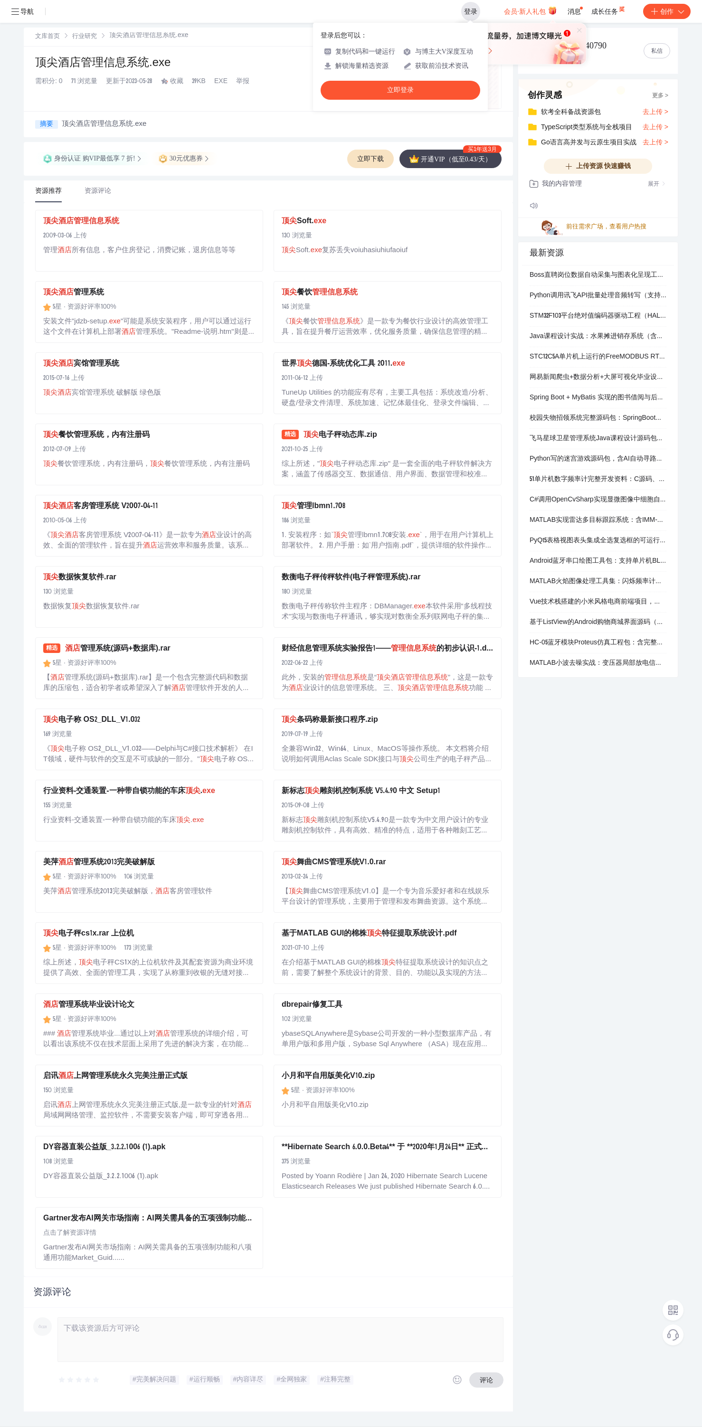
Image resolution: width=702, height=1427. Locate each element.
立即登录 (400, 90)
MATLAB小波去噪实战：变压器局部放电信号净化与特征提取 (598, 663)
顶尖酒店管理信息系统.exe (103, 63)
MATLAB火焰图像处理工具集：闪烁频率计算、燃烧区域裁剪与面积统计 (598, 581)
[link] (47, 36)
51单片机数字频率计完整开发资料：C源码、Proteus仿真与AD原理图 (598, 479)
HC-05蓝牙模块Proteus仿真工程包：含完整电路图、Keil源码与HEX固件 (598, 643)
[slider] (79, 1380)
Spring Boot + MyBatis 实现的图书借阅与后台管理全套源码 (598, 398)
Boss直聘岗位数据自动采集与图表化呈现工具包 (598, 275)
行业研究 (84, 37)
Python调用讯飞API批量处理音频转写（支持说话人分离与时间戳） (598, 296)
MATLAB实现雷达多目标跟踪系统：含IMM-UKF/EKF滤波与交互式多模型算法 (598, 520)
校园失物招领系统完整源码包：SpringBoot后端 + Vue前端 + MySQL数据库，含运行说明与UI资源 (598, 418)
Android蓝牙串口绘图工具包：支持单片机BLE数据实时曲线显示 (598, 561)
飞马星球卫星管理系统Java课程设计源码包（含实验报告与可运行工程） (598, 438)
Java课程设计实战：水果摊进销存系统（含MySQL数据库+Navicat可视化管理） (598, 336)
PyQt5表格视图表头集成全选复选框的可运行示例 (598, 541)
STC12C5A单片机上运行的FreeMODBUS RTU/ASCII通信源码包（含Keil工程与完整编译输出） (598, 357)
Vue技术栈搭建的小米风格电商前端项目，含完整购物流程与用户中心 (598, 602)
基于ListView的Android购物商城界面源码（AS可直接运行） (598, 622)
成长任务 (608, 9)
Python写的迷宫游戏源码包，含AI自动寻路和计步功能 (598, 459)
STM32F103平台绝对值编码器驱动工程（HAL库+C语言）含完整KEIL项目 (598, 316)
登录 (470, 11)
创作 (667, 11)
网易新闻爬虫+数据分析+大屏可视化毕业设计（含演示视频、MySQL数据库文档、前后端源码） (598, 377)
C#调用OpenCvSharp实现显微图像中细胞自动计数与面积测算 (598, 500)
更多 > (660, 96)
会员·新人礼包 (530, 10)
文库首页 (47, 37)
